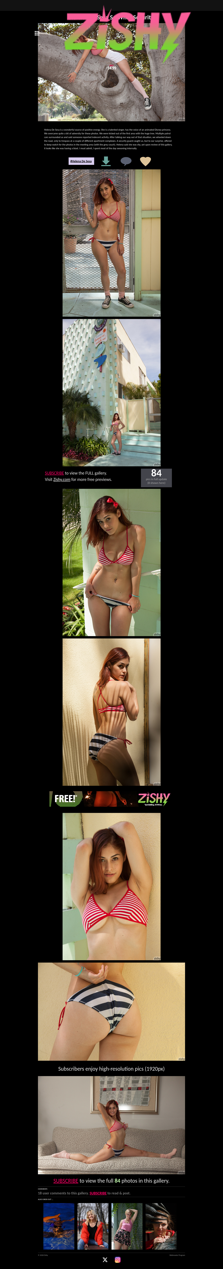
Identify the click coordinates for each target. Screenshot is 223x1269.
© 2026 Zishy (43, 1255)
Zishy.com (61, 479)
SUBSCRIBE (54, 473)
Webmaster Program (177, 1255)
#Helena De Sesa (81, 161)
